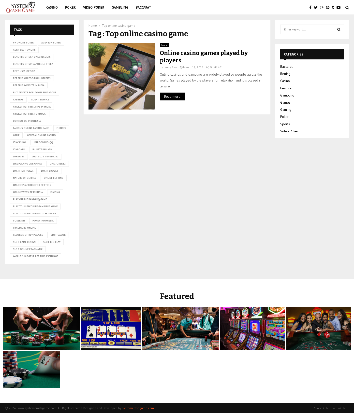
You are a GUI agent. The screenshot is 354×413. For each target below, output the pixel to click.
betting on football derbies (32, 78)
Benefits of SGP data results (32, 56)
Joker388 (19, 156)
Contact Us (321, 408)
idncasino (19, 142)
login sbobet (49, 170)
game (16, 135)
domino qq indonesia (27, 121)
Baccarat (143, 7)
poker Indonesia (43, 220)
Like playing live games (27, 163)
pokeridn (19, 220)
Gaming (285, 109)
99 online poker (23, 42)
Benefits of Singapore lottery (33, 64)
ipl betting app (42, 149)
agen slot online (24, 49)
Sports (285, 124)
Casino (52, 7)
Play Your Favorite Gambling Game (35, 206)
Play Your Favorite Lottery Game (34, 213)
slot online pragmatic (28, 249)
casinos (18, 99)
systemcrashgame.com (138, 408)
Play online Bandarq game (30, 199)
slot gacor (58, 234)
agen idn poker (51, 42)
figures (61, 128)
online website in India (28, 192)
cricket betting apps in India (32, 106)
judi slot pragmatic (45, 156)
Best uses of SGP (24, 71)
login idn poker (23, 170)
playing (55, 192)
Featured (287, 88)
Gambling (120, 7)
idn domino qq (43, 142)
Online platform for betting (32, 185)
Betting (285, 73)
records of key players (28, 234)
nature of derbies (24, 177)
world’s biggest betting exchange (35, 256)
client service (40, 99)
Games (285, 102)
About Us (339, 408)
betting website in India (28, 85)
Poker (70, 7)
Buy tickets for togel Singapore (34, 92)
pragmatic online (24, 227)
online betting (53, 177)
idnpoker (19, 149)
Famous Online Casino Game (31, 128)
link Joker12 (58, 163)
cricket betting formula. (29, 113)
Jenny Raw (170, 67)
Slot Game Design (24, 242)
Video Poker (93, 7)
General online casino (41, 135)
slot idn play (51, 242)
